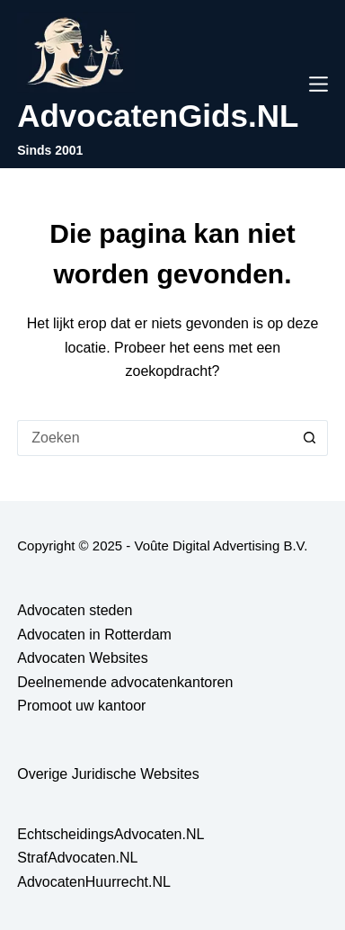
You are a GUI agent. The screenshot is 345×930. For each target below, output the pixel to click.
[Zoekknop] (310, 438)
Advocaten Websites (82, 658)
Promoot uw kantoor (81, 705)
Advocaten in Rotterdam (94, 634)
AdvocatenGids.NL (157, 115)
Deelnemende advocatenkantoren (125, 682)
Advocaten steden (74, 610)
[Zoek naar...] (154, 438)
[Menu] (318, 84)
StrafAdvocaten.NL (77, 857)
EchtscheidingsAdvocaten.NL (110, 834)
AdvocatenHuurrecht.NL (94, 882)
